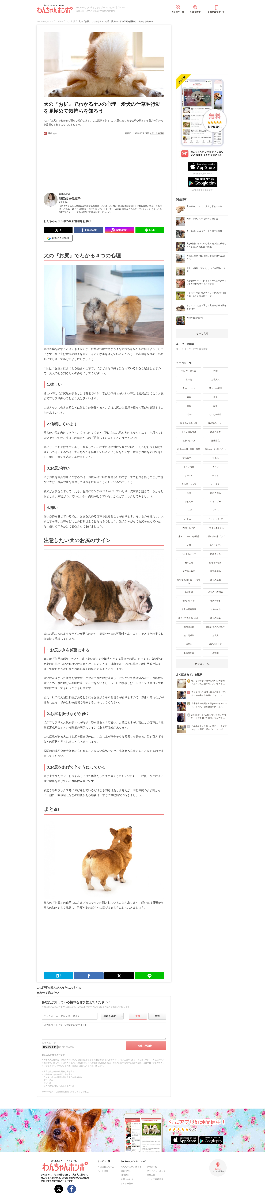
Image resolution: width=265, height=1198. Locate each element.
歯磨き (189, 644)
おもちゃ (189, 501)
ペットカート (189, 519)
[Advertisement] (74, 161)
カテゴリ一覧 (178, 12)
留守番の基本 (215, 562)
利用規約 (125, 1175)
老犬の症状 (189, 627)
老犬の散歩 (215, 609)
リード (189, 510)
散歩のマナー (189, 458)
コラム (189, 414)
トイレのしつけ (188, 432)
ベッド (215, 475)
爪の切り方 (189, 653)
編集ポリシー (127, 1171)
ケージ (215, 467)
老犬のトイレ (189, 600)
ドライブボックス (215, 528)
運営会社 (151, 1175)
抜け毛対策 (189, 635)
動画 (215, 406)
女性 (137, 1016)
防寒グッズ (215, 554)
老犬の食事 (215, 600)
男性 (157, 1016)
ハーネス (215, 484)
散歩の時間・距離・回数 (188, 449)
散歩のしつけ (189, 440)
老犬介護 (189, 592)
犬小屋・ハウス (188, 484)
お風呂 (215, 635)
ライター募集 (127, 1183)
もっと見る (202, 333)
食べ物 (189, 379)
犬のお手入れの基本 (215, 627)
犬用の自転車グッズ (215, 536)
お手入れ (215, 379)
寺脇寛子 (75, 199)
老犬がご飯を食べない (188, 618)
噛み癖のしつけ (215, 423)
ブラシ (215, 510)
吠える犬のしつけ (188, 423)
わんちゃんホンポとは (131, 1167)
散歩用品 (215, 440)
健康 (215, 397)
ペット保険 (103, 1171)
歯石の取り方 (215, 644)
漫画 (189, 406)
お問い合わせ (127, 1179)
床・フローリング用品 (188, 536)
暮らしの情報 (215, 388)
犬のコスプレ (215, 545)
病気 (189, 397)
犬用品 (215, 458)
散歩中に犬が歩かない (215, 449)
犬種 (215, 371)
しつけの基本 (215, 414)
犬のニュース (189, 388)
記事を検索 (195, 12)
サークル (189, 475)
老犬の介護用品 (215, 592)
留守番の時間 (189, 571)
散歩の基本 (215, 432)
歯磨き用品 (215, 493)
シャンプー (215, 501)
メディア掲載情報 (155, 1179)
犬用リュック (189, 528)
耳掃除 (215, 653)
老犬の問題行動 (188, 609)
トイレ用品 (189, 467)
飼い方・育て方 (188, 371)
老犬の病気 (215, 618)
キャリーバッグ (215, 519)
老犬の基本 (215, 580)
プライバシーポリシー (157, 1171)
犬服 (189, 545)
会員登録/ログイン (216, 12)
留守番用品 (215, 571)
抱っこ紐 (189, 562)
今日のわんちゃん (106, 1167)
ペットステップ (188, 554)
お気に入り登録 (157, 133)
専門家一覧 (152, 1167)
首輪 (189, 493)
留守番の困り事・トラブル (188, 581)
